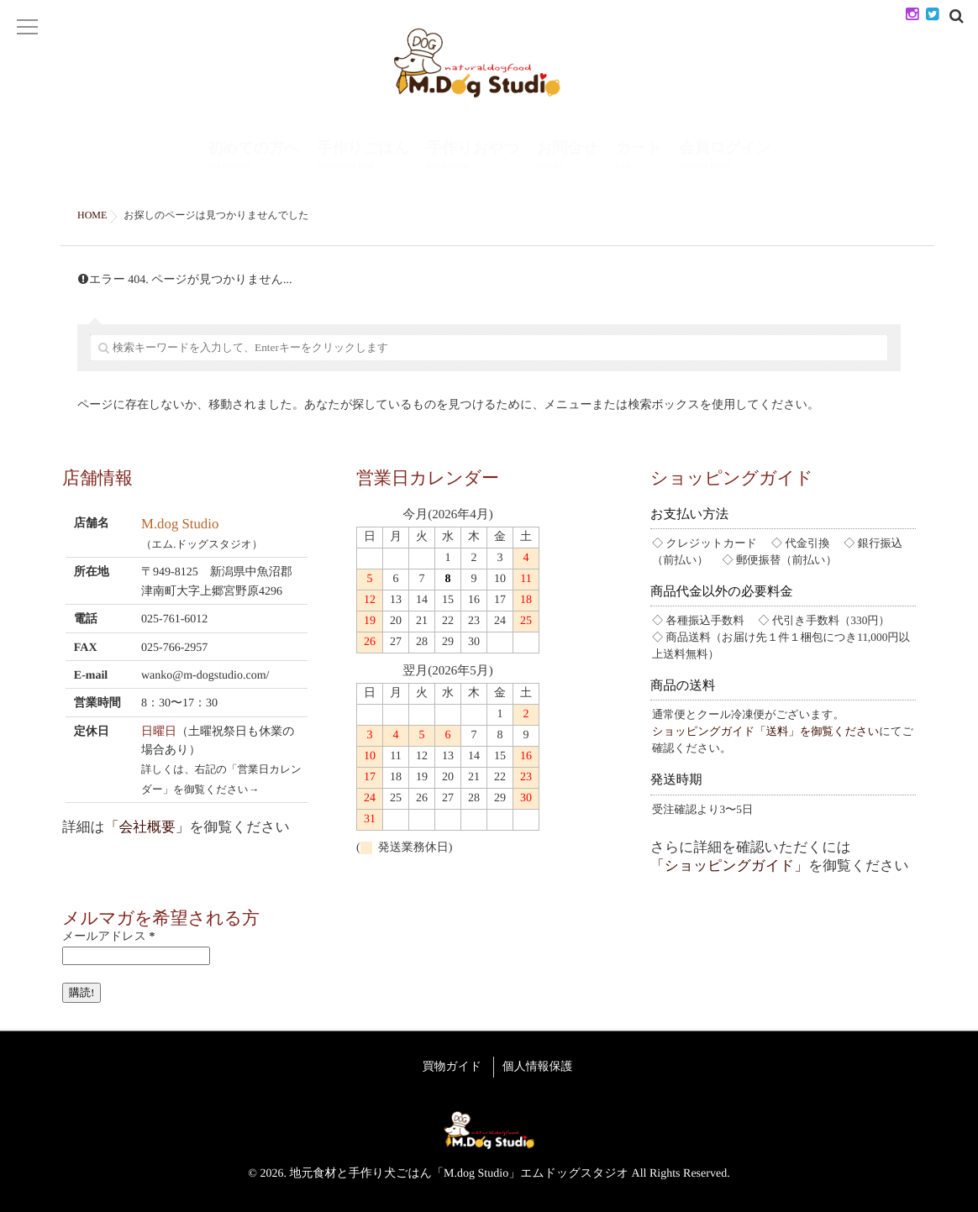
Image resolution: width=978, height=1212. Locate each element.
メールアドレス (108, 937)
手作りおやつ (473, 156)
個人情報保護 (542, 1064)
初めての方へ (254, 156)
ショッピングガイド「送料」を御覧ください (765, 731)
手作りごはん (363, 156)
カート (639, 156)
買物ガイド (447, 1064)
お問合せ (567, 156)
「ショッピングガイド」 (729, 866)
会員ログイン (726, 156)
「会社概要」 (147, 827)
